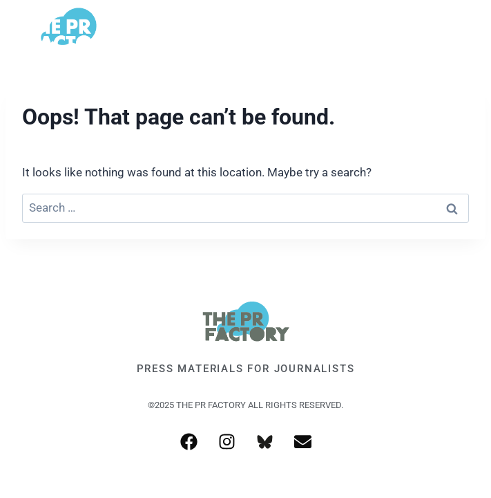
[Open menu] (458, 31)
